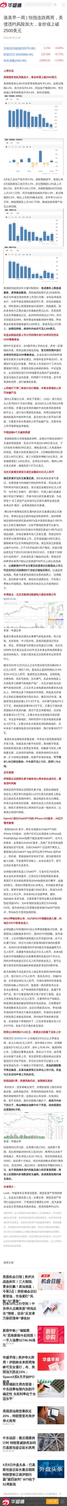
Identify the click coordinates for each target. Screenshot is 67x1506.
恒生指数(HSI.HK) (15, 60)
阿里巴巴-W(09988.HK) (18, 54)
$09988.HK (20, 1038)
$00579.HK (10, 599)
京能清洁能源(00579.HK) (19, 48)
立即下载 (52, 1501)
